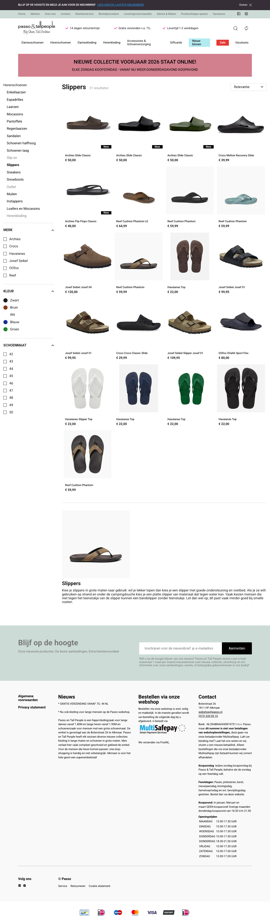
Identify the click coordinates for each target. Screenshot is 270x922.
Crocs (13, 246)
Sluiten (245, 4)
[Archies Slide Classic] (87, 132)
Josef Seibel (18, 261)
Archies (15, 239)
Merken (35, 14)
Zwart (14, 300)
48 (11, 398)
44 (11, 369)
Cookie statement (99, 886)
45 (11, 376)
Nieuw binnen (196, 42)
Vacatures (219, 14)
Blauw (14, 322)
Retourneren (77, 886)
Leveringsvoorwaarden (138, 14)
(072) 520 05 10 (208, 716)
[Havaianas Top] (190, 264)
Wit (12, 315)
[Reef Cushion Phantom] (190, 198)
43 (11, 361)
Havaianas (17, 254)
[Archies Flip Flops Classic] (87, 198)
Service (62, 886)
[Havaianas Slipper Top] (87, 396)
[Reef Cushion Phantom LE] (138, 198)
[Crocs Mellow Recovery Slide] (241, 132)
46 (11, 383)
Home (22, 14)
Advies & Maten (166, 14)
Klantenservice (85, 14)
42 (11, 354)
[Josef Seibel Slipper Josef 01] (190, 330)
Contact (65, 14)
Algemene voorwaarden (28, 698)
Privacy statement (32, 707)
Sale (222, 42)
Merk (28, 230)
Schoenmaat (28, 345)
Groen (14, 329)
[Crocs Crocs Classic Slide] (138, 330)
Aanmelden (237, 648)
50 (11, 412)
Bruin (14, 307)
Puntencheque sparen (194, 14)
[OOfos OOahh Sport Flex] (241, 330)
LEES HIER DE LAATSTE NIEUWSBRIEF (120, 5)
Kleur (28, 291)
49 (11, 405)
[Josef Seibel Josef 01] (241, 264)
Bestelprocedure (109, 14)
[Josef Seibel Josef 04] (87, 264)
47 (11, 390)
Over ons (50, 14)
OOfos (14, 268)
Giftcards (176, 42)
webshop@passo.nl (210, 712)
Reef (12, 275)
